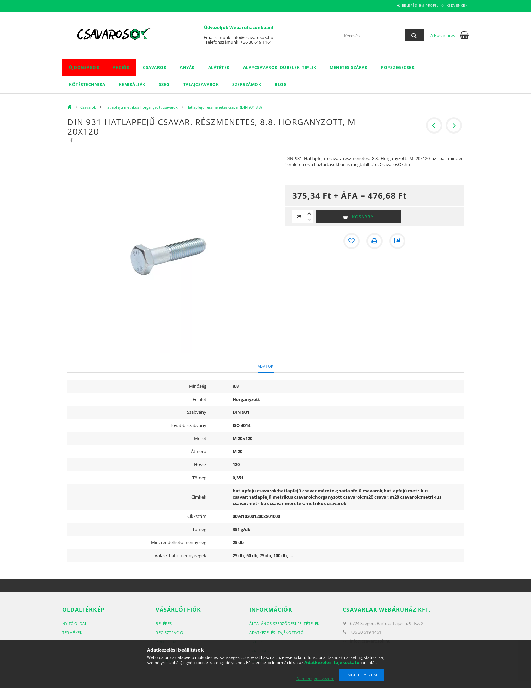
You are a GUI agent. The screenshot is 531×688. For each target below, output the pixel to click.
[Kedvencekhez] (351, 241)
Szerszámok (246, 84)
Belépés (390, 5)
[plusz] (309, 213)
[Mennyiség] (299, 216)
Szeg (164, 84)
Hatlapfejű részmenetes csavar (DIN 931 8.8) (224, 107)
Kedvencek (453, 5)
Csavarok (154, 67)
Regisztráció (169, 632)
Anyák (187, 67)
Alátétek (219, 67)
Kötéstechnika (87, 84)
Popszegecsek (398, 67)
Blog (281, 84)
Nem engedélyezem (315, 678)
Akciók (121, 67)
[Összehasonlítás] (397, 241)
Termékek (72, 632)
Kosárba (363, 217)
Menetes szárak (348, 67)
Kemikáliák (132, 84)
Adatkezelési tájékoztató (276, 632)
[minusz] (309, 220)
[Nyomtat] (374, 241)
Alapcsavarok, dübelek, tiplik (279, 67)
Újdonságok (84, 67)
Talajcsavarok (201, 84)
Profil (421, 5)
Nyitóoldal (74, 623)
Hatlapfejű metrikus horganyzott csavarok (141, 107)
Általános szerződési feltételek (284, 623)
